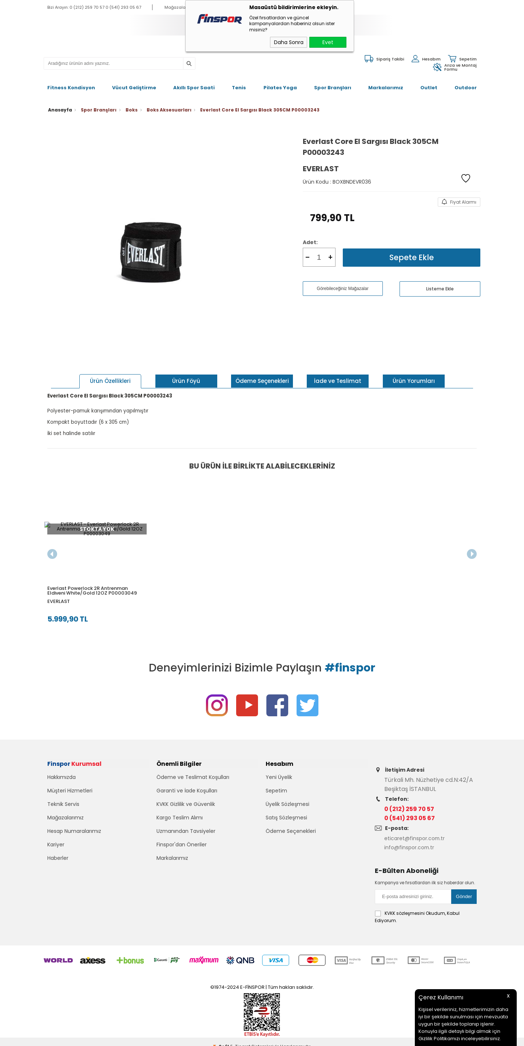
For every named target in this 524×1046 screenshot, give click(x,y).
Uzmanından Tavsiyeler (185, 833)
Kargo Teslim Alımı (179, 819)
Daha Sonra (288, 42)
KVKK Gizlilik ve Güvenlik (185, 806)
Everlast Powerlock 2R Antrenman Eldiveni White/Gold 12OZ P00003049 (92, 578)
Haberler (57, 860)
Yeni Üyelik (279, 779)
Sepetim (276, 792)
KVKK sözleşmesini (405, 904)
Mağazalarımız (65, 819)
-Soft (221, 1037)
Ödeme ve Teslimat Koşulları (192, 779)
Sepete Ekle (411, 248)
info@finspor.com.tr (412, 840)
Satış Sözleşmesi (286, 819)
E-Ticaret (240, 1037)
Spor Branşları (332, 83)
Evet (327, 42)
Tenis (239, 83)
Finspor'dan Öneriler (181, 846)
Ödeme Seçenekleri (291, 833)
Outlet (428, 83)
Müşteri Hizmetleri (69, 792)
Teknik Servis (63, 806)
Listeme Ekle (440, 279)
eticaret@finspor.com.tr (419, 831)
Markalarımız (385, 83)
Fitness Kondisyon (71, 83)
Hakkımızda (61, 779)
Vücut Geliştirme (134, 83)
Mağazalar (175, 7)
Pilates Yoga (280, 83)
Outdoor (465, 83)
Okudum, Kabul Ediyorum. (417, 907)
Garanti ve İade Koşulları (186, 792)
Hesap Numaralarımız (74, 833)
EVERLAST (58, 589)
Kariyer (55, 846)
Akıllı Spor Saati (194, 83)
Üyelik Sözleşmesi (287, 806)
